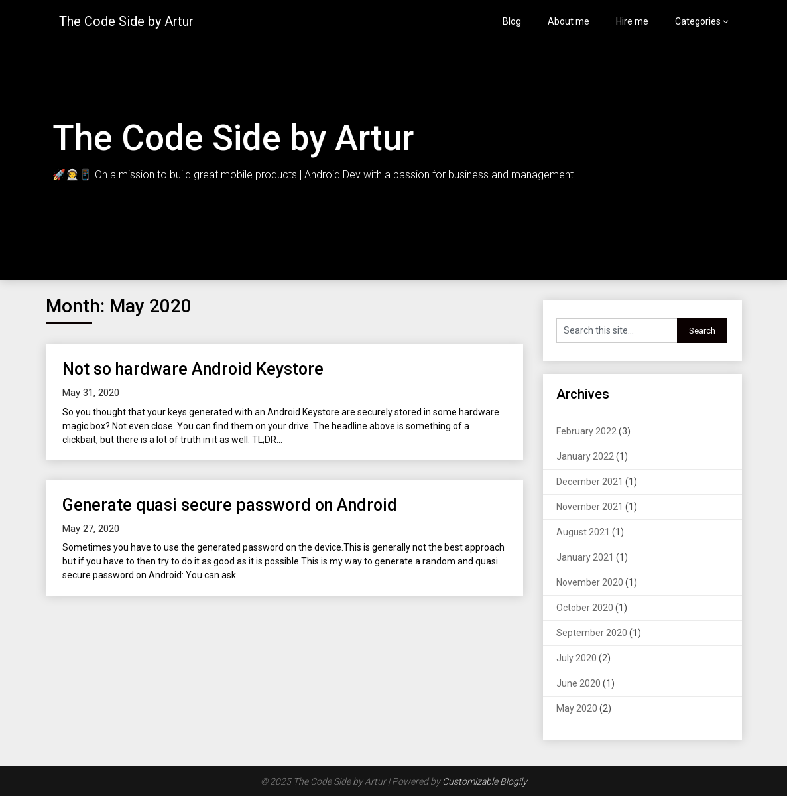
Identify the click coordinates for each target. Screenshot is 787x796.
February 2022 (586, 431)
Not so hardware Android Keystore (193, 369)
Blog (512, 21)
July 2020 (576, 658)
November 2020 (589, 582)
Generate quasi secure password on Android (229, 505)
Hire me (632, 21)
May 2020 (576, 708)
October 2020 (584, 607)
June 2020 (578, 683)
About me (568, 21)
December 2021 (589, 481)
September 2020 (591, 633)
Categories (698, 21)
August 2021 (583, 532)
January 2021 (585, 557)
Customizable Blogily (484, 781)
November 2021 (589, 506)
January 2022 (585, 456)
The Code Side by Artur (126, 21)
